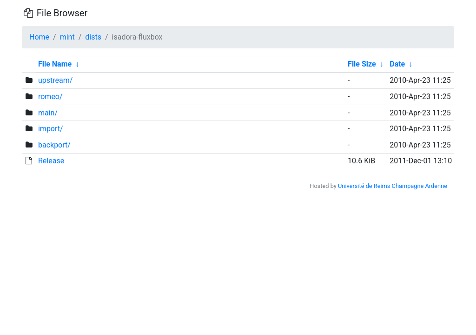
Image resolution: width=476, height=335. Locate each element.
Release (51, 160)
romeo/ (50, 96)
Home (39, 37)
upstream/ (55, 80)
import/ (50, 128)
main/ (48, 112)
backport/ (54, 145)
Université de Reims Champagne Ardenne (392, 185)
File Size (362, 64)
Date (397, 64)
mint (67, 37)
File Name (55, 64)
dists (93, 37)
